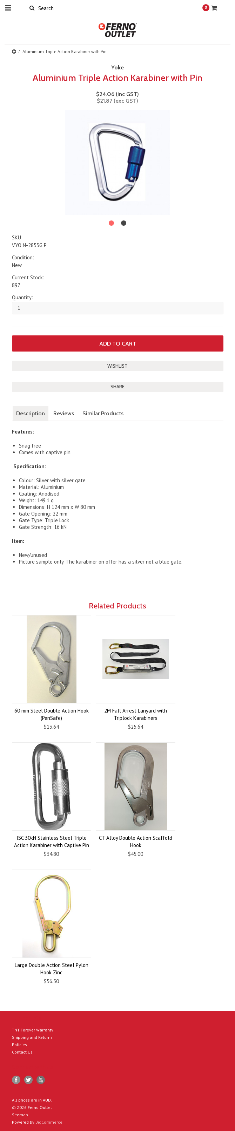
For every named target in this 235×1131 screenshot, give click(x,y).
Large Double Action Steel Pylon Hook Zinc (51, 969)
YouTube (40, 1080)
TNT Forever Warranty (32, 1030)
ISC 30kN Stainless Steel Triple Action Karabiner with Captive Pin (51, 841)
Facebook (16, 1080)
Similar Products (102, 413)
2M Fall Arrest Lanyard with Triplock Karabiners (135, 714)
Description (30, 413)
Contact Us (22, 1052)
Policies (19, 1044)
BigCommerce (48, 1122)
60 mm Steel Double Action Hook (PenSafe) (51, 714)
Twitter (28, 1080)
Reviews (63, 413)
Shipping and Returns (32, 1037)
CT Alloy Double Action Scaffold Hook (135, 841)
